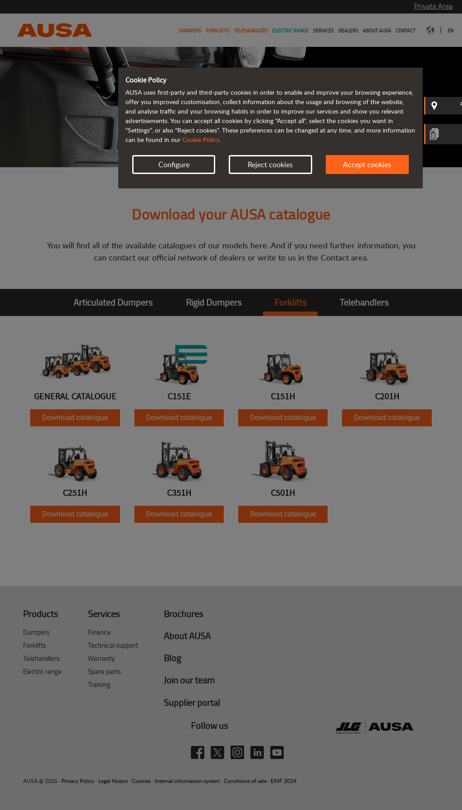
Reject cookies (270, 164)
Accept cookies (367, 164)
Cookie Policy (200, 139)
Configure (173, 164)
